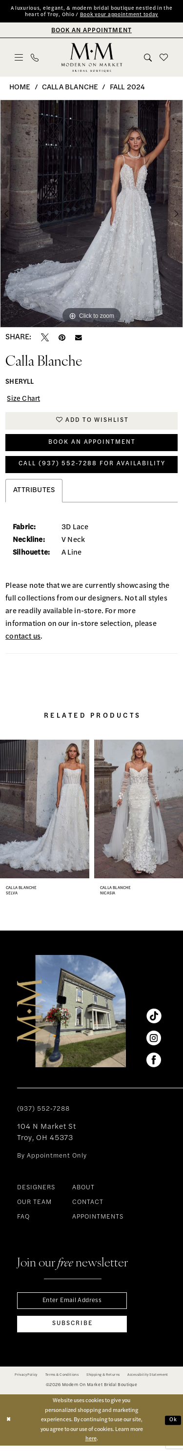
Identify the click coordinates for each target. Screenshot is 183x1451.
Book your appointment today (119, 15)
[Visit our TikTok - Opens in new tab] (153, 1020)
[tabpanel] (91, 214)
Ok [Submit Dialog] (173, 1425)
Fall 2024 (127, 88)
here (91, 1444)
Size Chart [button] (24, 400)
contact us (23, 640)
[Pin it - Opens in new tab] (62, 338)
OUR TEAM (34, 1206)
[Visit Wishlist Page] (164, 57)
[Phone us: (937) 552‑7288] (35, 58)
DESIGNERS (36, 1191)
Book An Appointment (92, 444)
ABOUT (83, 1191)
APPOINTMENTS (97, 1221)
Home (20, 88)
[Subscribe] (72, 1329)
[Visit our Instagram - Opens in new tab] (153, 1042)
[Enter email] (72, 1304)
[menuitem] (19, 57)
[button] (19, 57)
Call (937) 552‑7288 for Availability (92, 467)
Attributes (34, 493)
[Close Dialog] (8, 1425)
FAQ (23, 1221)
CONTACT (87, 1206)
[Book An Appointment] (91, 30)
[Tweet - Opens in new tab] (45, 338)
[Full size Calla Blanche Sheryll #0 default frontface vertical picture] (91, 214)
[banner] (91, 58)
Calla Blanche (70, 88)
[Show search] (148, 58)
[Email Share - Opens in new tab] (78, 338)
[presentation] (44, 812)
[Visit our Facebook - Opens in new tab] (153, 1064)
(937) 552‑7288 (43, 1113)
